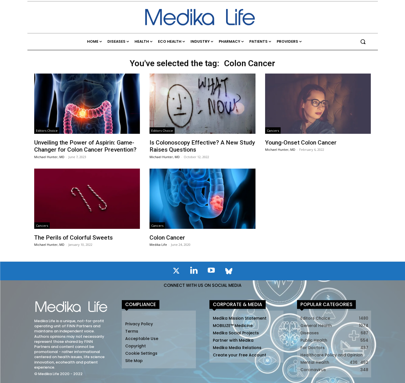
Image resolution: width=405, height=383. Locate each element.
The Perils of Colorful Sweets (73, 237)
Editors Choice (47, 130)
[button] (363, 41)
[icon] (176, 272)
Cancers (273, 130)
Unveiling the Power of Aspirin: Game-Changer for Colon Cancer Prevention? (85, 146)
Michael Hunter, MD (49, 157)
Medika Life (158, 244)
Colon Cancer (167, 237)
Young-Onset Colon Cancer (301, 142)
